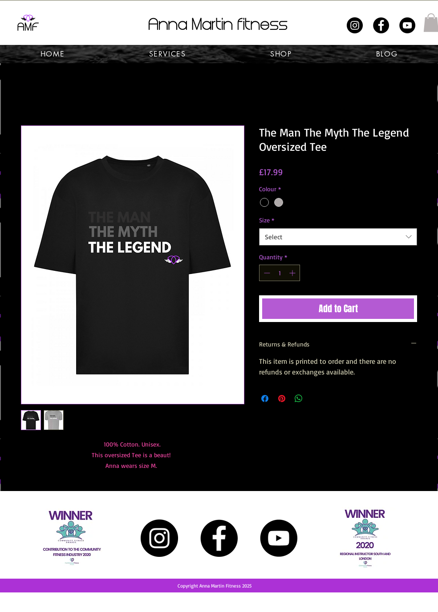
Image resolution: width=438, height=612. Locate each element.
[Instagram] (355, 25)
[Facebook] (381, 25)
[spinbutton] (280, 273)
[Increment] (293, 273)
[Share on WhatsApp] (298, 398)
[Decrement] (266, 273)
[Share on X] (315, 398)
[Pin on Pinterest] (281, 398)
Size (266, 220)
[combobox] (338, 237)
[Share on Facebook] (265, 398)
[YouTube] (407, 25)
